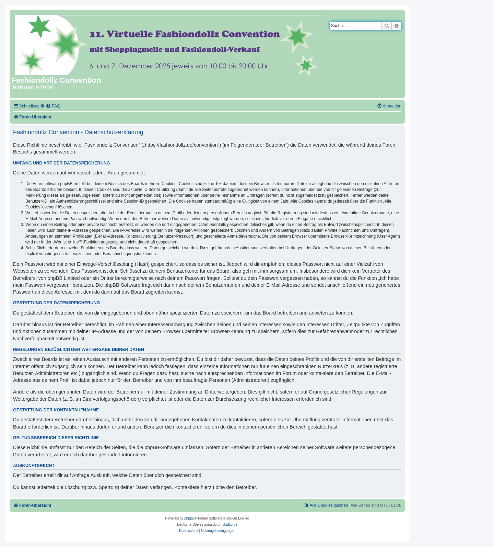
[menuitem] (53, 106)
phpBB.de (229, 524)
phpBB (189, 518)
